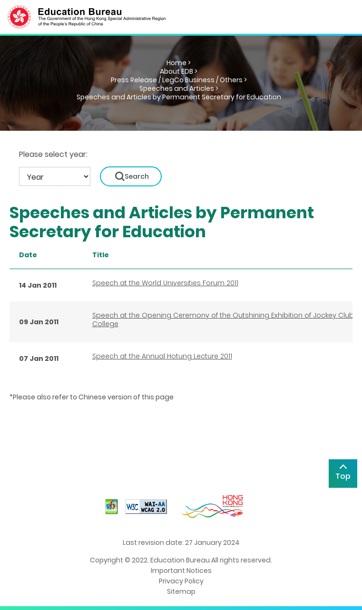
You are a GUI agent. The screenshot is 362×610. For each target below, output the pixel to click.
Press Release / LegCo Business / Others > (179, 80)
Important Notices (181, 570)
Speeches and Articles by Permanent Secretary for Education (179, 97)
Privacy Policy (181, 581)
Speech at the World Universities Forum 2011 (165, 283)
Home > (178, 62)
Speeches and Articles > (178, 88)
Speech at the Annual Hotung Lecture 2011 (162, 356)
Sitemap (181, 591)
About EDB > (178, 71)
